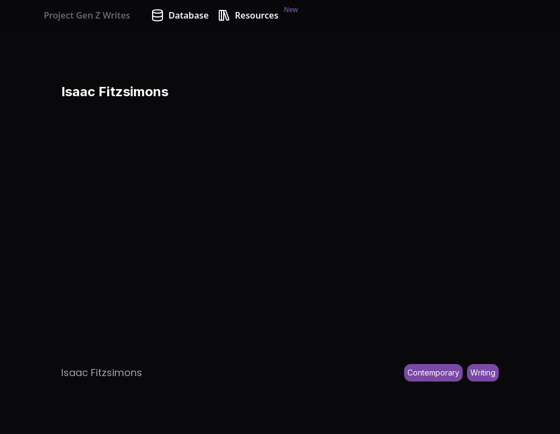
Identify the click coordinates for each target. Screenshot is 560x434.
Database (180, 15)
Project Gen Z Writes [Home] (87, 15)
